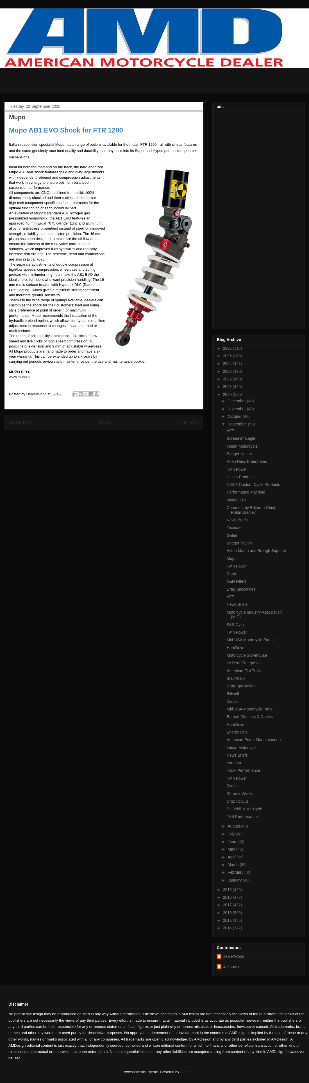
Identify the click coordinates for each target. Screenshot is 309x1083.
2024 (228, 363)
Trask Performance (243, 770)
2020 (228, 394)
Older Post (188, 422)
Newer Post (20, 422)
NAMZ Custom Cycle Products (253, 484)
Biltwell (233, 693)
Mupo (232, 558)
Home (105, 422)
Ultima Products (241, 477)
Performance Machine (246, 492)
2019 (228, 889)
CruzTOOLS (237, 801)
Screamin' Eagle (241, 438)
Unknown (230, 966)
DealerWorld (233, 956)
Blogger (186, 1072)
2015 (228, 920)
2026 (228, 348)
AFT (230, 431)
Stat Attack (236, 678)
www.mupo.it (19, 377)
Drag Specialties (241, 589)
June (232, 841)
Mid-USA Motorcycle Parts (249, 640)
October (235, 416)
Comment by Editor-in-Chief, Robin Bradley (251, 510)
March (234, 864)
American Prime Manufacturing (254, 739)
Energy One (237, 732)
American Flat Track (244, 671)
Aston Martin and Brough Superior (256, 550)
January (235, 880)
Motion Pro (236, 500)
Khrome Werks (240, 793)
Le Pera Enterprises (244, 663)
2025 (228, 356)
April (232, 857)
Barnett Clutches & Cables (250, 716)
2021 (228, 386)
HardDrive (235, 647)
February (236, 872)
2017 (228, 905)
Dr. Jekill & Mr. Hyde (244, 809)
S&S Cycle (236, 624)
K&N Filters (237, 581)
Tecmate (234, 527)
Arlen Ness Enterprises (247, 461)
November (237, 409)
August (234, 826)
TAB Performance (242, 816)
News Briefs (237, 520)
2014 (228, 928)
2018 (228, 897)
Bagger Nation (239, 454)
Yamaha (234, 763)
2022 (228, 379)
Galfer (232, 535)
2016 (228, 913)
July (232, 834)
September (238, 424)
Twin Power (237, 469)
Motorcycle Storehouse (247, 655)
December (237, 401)
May (232, 849)
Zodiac (232, 701)
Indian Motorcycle (242, 446)
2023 (228, 371)
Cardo (232, 573)
